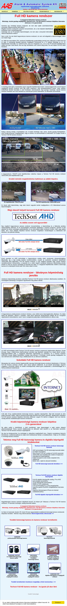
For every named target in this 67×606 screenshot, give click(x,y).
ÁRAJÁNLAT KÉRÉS (29, 11)
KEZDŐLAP (5, 11)
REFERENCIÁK (58, 11)
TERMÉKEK (15, 11)
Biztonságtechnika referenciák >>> (43, 513)
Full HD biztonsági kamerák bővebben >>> (49, 464)
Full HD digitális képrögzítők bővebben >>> (49, 494)
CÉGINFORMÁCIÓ (44, 11)
